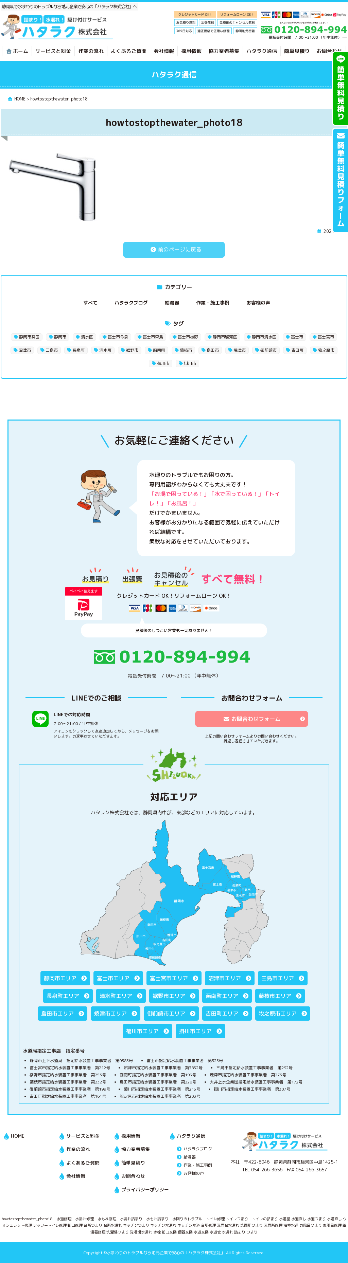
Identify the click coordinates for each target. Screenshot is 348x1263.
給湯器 (172, 302)
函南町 (159, 350)
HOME (17, 1136)
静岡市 (60, 337)
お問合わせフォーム (251, 719)
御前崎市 (268, 350)
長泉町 (78, 350)
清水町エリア (116, 996)
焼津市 (239, 350)
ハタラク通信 (261, 51)
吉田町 (297, 350)
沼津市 (25, 350)
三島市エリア (277, 978)
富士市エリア (113, 978)
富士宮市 (326, 337)
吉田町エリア (222, 1013)
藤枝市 (186, 350)
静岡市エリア (60, 978)
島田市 (213, 350)
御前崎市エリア (166, 1013)
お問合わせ (329, 51)
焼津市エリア (110, 1013)
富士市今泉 (118, 337)
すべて (90, 302)
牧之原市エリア (278, 1013)
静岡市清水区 (264, 337)
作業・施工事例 (212, 302)
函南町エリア (222, 996)
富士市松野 (188, 337)
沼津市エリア (224, 978)
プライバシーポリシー (145, 1189)
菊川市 (163, 363)
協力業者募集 (224, 51)
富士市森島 (153, 337)
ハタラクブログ (131, 302)
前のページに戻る (174, 249)
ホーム (17, 51)
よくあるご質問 (128, 51)
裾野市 (132, 350)
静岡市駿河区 (225, 337)
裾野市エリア (169, 996)
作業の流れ (91, 51)
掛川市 (190, 363)
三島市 (52, 350)
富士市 (297, 337)
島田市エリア (57, 1013)
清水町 (105, 350)
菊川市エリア (142, 1031)
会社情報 (164, 51)
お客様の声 (258, 302)
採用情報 (191, 51)
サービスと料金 (53, 51)
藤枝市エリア (275, 996)
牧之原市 (326, 350)
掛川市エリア (195, 1031)
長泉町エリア (63, 996)
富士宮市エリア (169, 978)
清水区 (87, 337)
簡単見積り (297, 51)
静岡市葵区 (29, 337)
